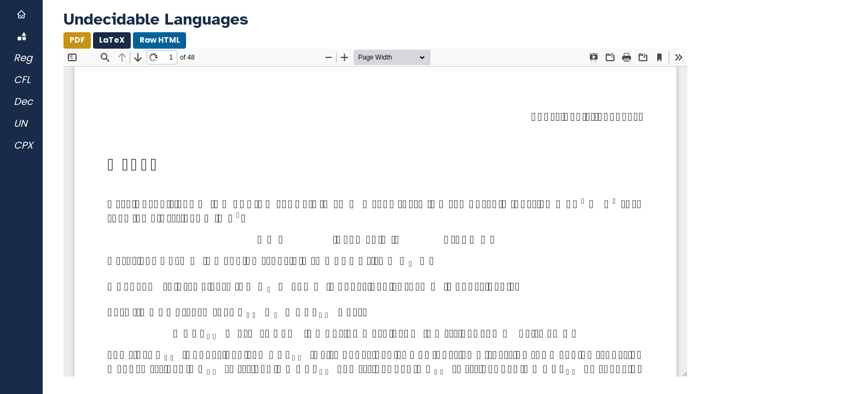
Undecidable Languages (155, 19)
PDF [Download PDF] (77, 39)
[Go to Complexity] (21, 145)
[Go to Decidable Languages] (21, 102)
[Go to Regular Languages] (21, 58)
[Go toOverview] (21, 36)
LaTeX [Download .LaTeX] (112, 39)
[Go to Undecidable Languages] (21, 123)
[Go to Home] (21, 14)
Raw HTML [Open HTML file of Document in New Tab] (160, 39)
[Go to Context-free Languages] (21, 80)
